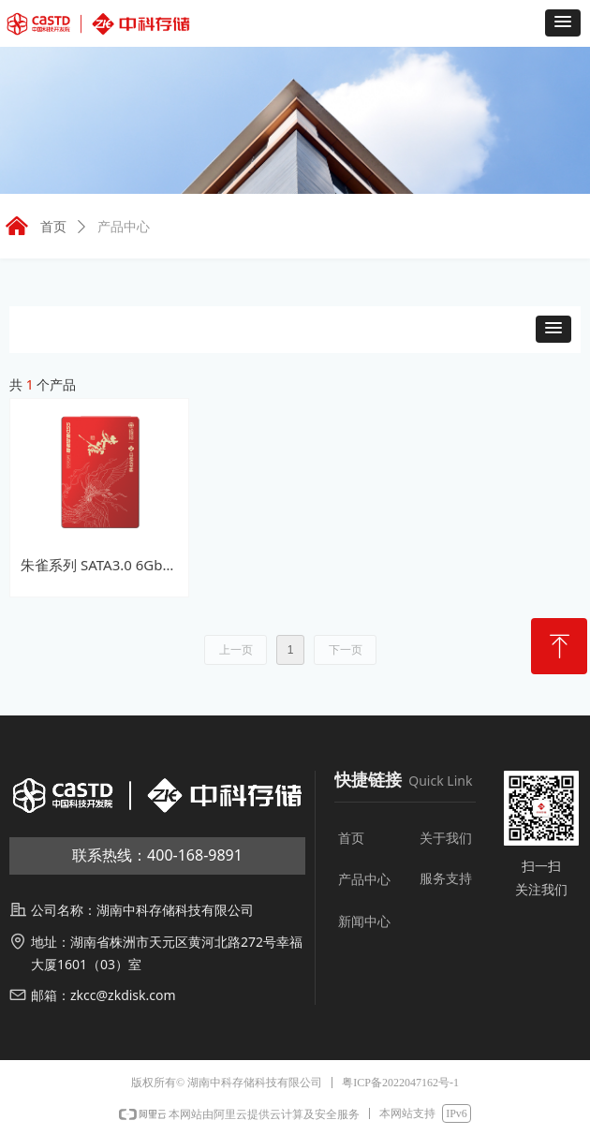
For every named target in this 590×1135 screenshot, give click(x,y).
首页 (53, 227)
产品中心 (123, 227)
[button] (563, 23)
